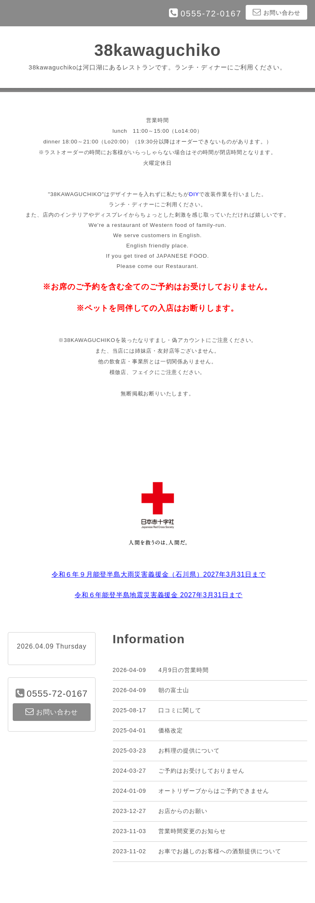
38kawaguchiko (157, 50)
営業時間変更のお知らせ (192, 831)
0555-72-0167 (211, 13)
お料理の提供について (189, 750)
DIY (194, 194)
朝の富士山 (173, 690)
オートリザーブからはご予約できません (213, 791)
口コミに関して (179, 710)
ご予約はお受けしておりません (201, 770)
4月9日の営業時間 (183, 670)
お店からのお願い (183, 811)
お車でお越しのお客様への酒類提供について (219, 851)
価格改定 (170, 730)
